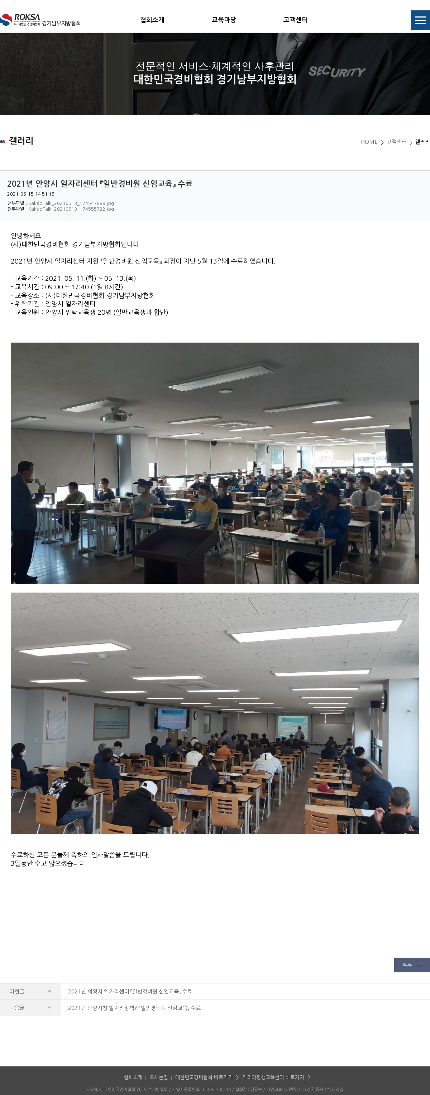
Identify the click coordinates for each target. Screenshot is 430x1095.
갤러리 (422, 141)
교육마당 (224, 20)
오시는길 (158, 1077)
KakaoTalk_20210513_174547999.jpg (71, 203)
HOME (369, 141)
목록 (412, 965)
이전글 (30, 991)
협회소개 (152, 20)
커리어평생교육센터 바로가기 (273, 1077)
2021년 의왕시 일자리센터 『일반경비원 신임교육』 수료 (130, 991)
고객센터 (295, 20)
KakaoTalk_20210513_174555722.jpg (71, 209)
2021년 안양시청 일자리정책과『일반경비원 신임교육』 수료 (134, 1008)
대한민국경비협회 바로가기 (204, 1077)
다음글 (30, 1008)
